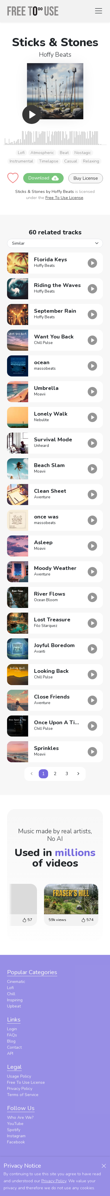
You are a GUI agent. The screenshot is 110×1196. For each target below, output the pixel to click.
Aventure (42, 497)
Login (12, 1029)
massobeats (45, 368)
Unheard (41, 445)
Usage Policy (19, 1076)
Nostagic (83, 152)
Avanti (39, 651)
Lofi (21, 152)
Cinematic (16, 981)
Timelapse (48, 161)
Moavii (39, 394)
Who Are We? (20, 1117)
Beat (64, 152)
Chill (11, 994)
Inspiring (15, 1000)
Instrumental (21, 161)
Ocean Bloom (46, 600)
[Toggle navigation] (98, 10)
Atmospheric (42, 152)
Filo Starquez (45, 625)
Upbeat (14, 1006)
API (10, 1053)
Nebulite (41, 420)
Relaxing (91, 161)
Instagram (16, 1136)
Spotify (13, 1130)
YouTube (15, 1123)
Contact (14, 1047)
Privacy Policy (19, 1088)
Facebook (16, 1142)
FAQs (12, 1035)
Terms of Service (22, 1095)
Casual (70, 161)
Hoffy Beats (55, 54)
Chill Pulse (43, 342)
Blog (11, 1041)
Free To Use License (64, 198)
